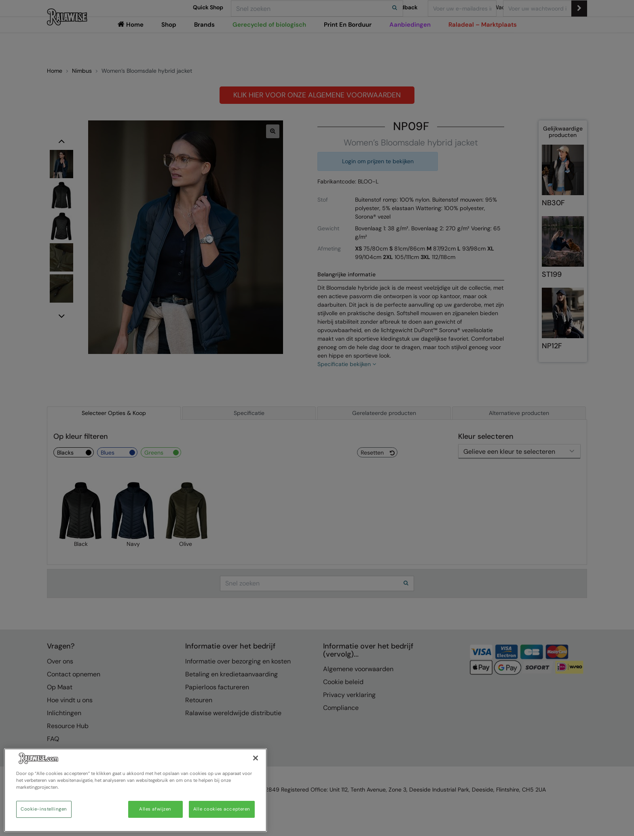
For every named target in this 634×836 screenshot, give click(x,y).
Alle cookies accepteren (221, 809)
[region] (135, 790)
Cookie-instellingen (44, 809)
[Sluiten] (255, 758)
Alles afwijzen (155, 809)
